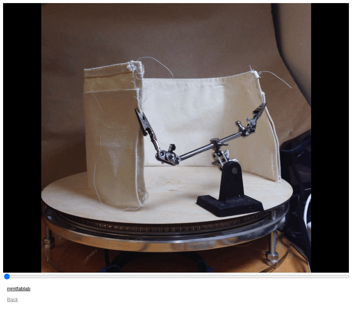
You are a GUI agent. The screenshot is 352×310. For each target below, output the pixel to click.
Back (12, 299)
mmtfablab (18, 289)
